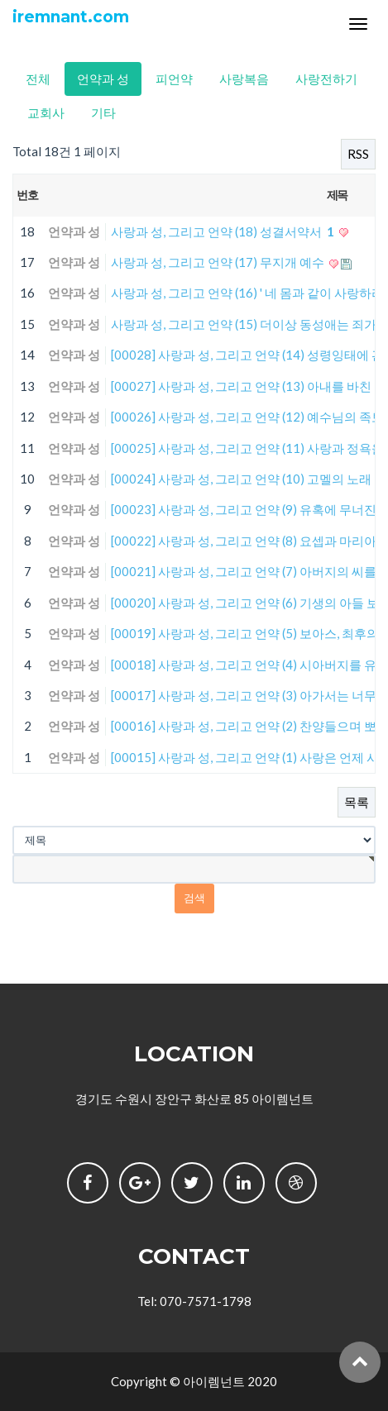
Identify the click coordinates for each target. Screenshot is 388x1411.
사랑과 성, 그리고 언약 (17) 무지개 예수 (219, 262)
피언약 (174, 78)
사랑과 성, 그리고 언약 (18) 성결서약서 (224, 231)
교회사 (46, 112)
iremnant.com (70, 16)
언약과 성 (103, 78)
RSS (358, 153)
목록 (356, 801)
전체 (38, 78)
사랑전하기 (326, 78)
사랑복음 (244, 78)
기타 (103, 112)
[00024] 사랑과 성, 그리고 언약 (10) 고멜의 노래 (242, 478)
